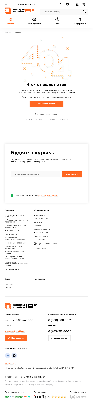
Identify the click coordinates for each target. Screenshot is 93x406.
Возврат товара (41, 232)
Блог (7, 279)
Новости (9, 284)
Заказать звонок (59, 338)
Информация (41, 210)
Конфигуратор (34, 21)
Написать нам (16, 338)
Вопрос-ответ (40, 248)
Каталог (10, 21)
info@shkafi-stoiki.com (15, 331)
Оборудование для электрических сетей (14, 258)
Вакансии (38, 222)
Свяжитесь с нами (46, 104)
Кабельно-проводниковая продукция (16, 221)
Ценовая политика (42, 236)
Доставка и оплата (42, 229)
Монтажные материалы (15, 243)
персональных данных (48, 195)
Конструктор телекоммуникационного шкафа (16, 264)
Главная (28, 119)
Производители (12, 269)
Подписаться (72, 174)
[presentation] (29, 186)
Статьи (8, 287)
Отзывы (37, 225)
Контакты (64, 119)
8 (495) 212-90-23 (59, 331)
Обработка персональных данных (45, 244)
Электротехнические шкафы (14, 252)
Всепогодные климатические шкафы (15, 238)
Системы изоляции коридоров (13, 247)
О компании (39, 215)
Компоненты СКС (12, 231)
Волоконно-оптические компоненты (15, 226)
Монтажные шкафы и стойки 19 (14, 216)
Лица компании (41, 218)
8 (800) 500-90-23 (25, 4)
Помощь (51, 119)
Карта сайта (10, 363)
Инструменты (11, 234)
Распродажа (39, 240)
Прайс (57, 21)
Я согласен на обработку (34, 195)
